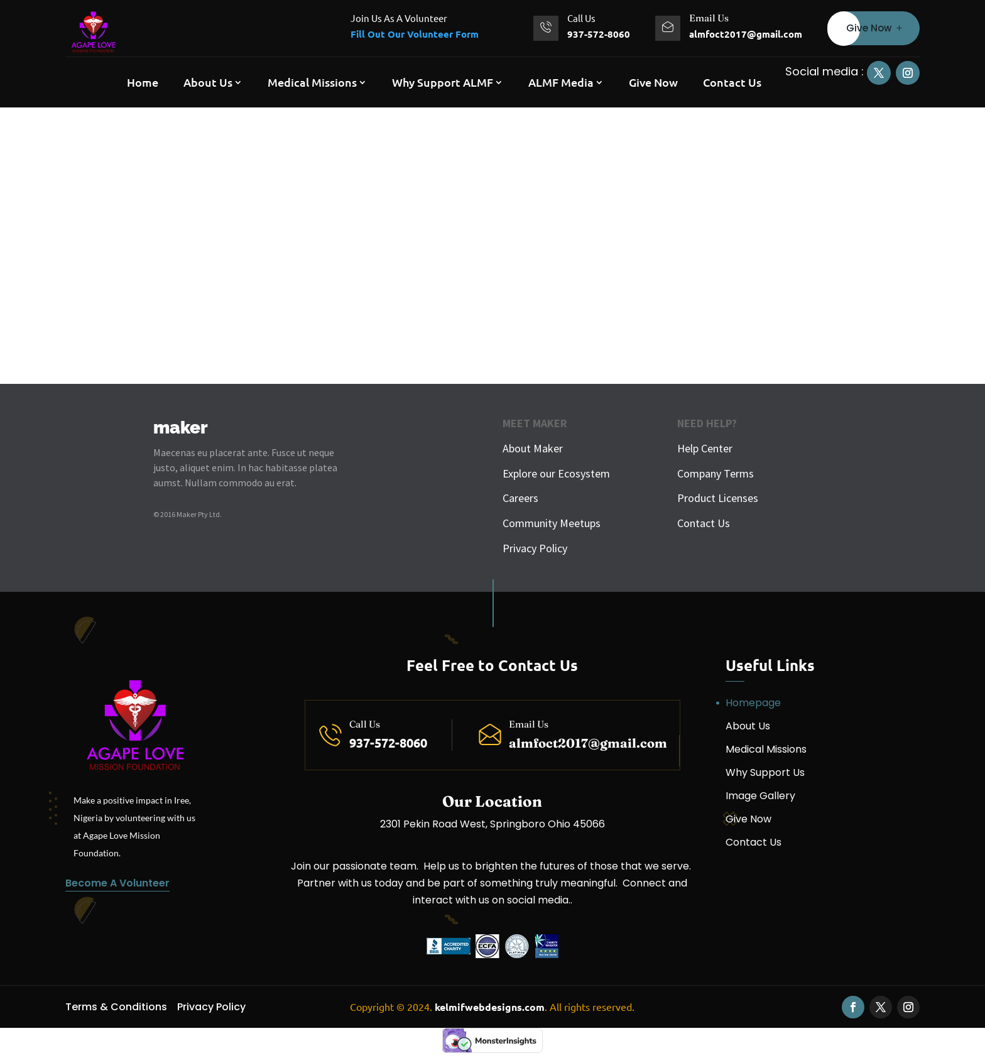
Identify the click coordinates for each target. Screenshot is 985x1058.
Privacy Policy (535, 548)
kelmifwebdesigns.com (490, 1006)
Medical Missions (312, 82)
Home (142, 82)
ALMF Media (561, 82)
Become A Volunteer (117, 883)
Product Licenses (717, 498)
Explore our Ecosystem (556, 473)
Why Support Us (765, 772)
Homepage (753, 702)
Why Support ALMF (442, 82)
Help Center (704, 448)
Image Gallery (760, 795)
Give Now (868, 28)
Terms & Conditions (116, 1007)
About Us (207, 82)
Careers (520, 498)
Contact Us (732, 82)
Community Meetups (552, 523)
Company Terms (715, 473)
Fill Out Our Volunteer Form (415, 34)
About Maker (533, 448)
